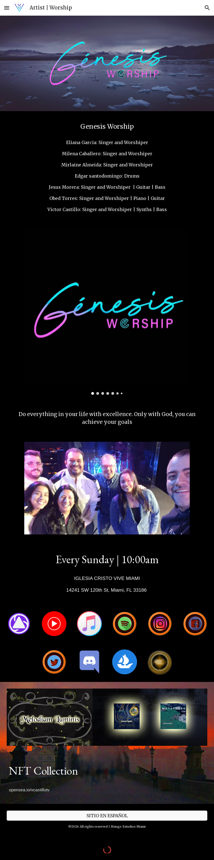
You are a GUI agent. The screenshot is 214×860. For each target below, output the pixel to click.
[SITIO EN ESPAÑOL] (107, 815)
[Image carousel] (107, 312)
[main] (107, 126)
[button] (6, 7)
